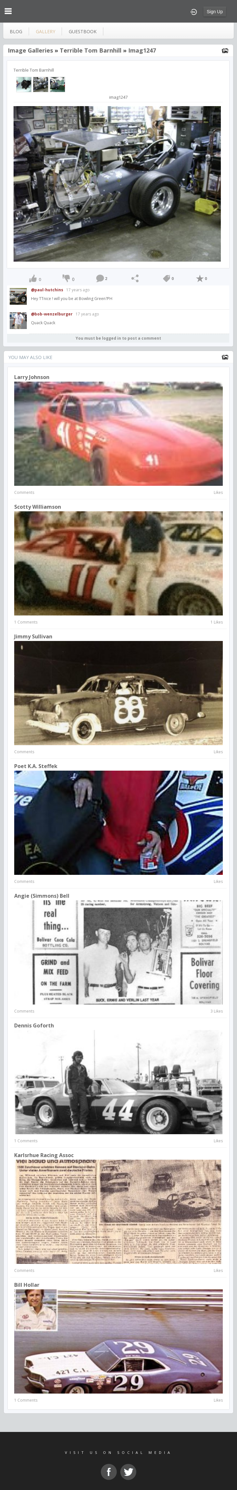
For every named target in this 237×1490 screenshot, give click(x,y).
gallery (45, 31)
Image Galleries (30, 50)
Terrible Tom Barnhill (90, 50)
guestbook (83, 31)
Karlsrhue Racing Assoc (44, 1155)
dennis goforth (34, 1025)
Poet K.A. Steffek (35, 766)
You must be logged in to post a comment (118, 338)
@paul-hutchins (47, 290)
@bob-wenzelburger (52, 314)
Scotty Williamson (37, 506)
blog (16, 31)
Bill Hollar (26, 1284)
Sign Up (215, 11)
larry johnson (31, 377)
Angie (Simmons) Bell (41, 895)
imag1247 (142, 50)
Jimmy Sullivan (33, 636)
